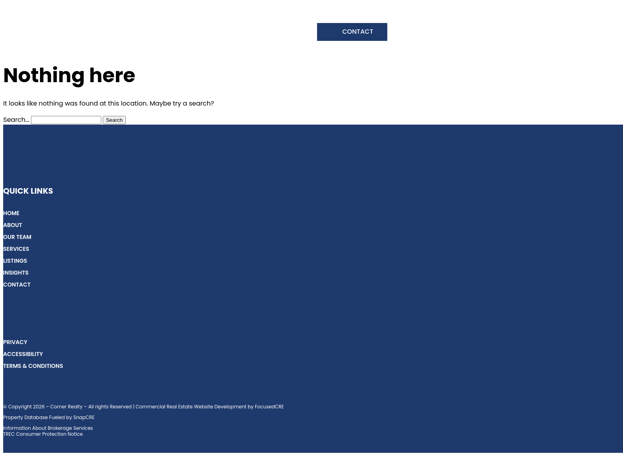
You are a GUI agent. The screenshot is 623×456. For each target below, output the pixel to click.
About (110, 32)
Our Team (153, 32)
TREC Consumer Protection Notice (43, 434)
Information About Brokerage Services (48, 428)
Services (199, 32)
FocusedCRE (269, 406)
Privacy (15, 342)
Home (74, 32)
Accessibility (23, 354)
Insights (287, 32)
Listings (243, 32)
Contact (357, 31)
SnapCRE (84, 417)
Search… (16, 119)
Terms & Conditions (33, 366)
